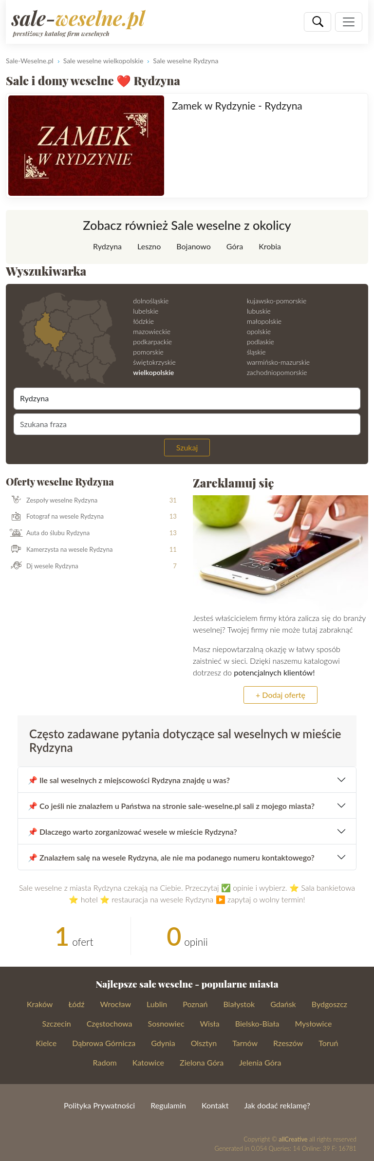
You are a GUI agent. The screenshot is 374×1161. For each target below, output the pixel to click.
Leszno (149, 246)
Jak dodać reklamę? (277, 1105)
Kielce (46, 1043)
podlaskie (260, 341)
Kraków (40, 1004)
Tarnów (245, 1043)
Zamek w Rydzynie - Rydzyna (237, 105)
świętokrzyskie (154, 362)
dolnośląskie (150, 301)
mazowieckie (151, 331)
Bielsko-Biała (257, 1023)
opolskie (259, 331)
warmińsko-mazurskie (278, 362)
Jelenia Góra (260, 1062)
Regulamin (168, 1105)
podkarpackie (152, 341)
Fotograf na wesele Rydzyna (55, 516)
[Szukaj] (317, 22)
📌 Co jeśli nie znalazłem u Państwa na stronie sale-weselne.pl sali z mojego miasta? (171, 805)
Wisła (210, 1023)
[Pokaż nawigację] (348, 22)
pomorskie (148, 352)
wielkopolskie (153, 372)
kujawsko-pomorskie (277, 301)
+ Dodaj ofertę (280, 694)
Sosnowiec (166, 1023)
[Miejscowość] (187, 398)
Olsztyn (204, 1043)
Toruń (328, 1043)
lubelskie (145, 311)
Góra (234, 246)
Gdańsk (283, 1004)
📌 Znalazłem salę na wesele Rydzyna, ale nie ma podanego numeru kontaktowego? (171, 857)
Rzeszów (288, 1043)
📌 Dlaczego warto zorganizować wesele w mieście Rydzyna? (132, 831)
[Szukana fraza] (187, 424)
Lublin (157, 1004)
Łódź (76, 1004)
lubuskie (259, 311)
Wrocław (115, 1004)
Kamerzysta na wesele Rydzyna (59, 550)
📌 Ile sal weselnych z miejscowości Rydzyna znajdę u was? (129, 780)
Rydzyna (107, 246)
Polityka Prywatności (99, 1105)
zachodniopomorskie (277, 372)
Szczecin (56, 1023)
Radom (105, 1062)
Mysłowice (313, 1023)
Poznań (195, 1004)
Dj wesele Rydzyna (42, 566)
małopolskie (264, 321)
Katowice (148, 1062)
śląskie (256, 352)
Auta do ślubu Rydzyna (48, 533)
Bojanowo (193, 246)
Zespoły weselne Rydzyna (51, 500)
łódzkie (143, 321)
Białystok (239, 1004)
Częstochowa (109, 1023)
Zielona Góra (202, 1062)
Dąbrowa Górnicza (103, 1043)
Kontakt (215, 1105)
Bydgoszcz (329, 1004)
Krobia (270, 246)
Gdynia (163, 1043)
